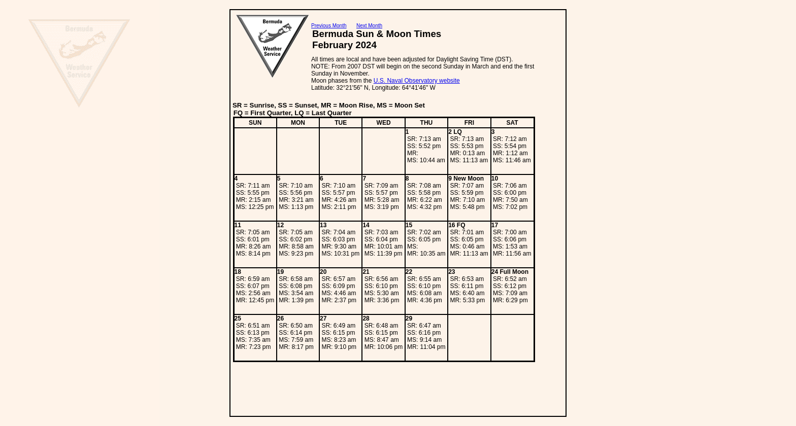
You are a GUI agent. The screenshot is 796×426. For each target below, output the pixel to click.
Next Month (369, 25)
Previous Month (328, 25)
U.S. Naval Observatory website (417, 80)
